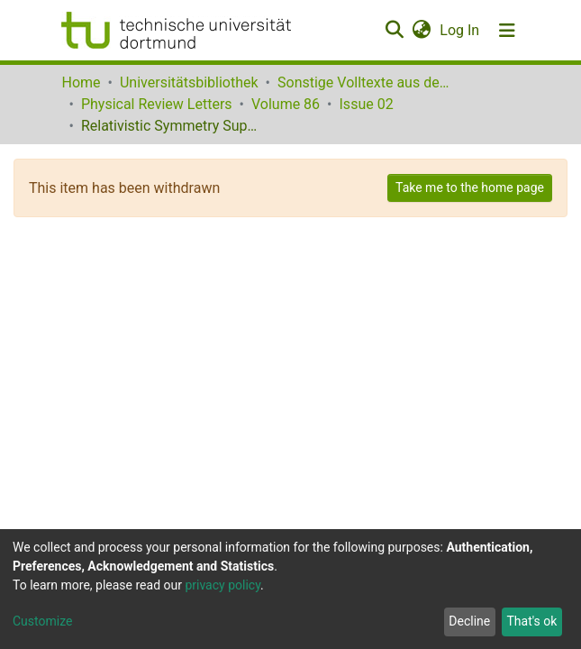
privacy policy (222, 585)
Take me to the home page (469, 187)
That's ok (531, 621)
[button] (422, 30)
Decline (469, 621)
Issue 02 (367, 104)
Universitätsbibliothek (189, 82)
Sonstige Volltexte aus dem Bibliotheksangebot (367, 82)
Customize (42, 621)
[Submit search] (395, 30)
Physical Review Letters (156, 104)
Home (81, 82)
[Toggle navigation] (507, 31)
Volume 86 (285, 104)
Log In (460, 30)
